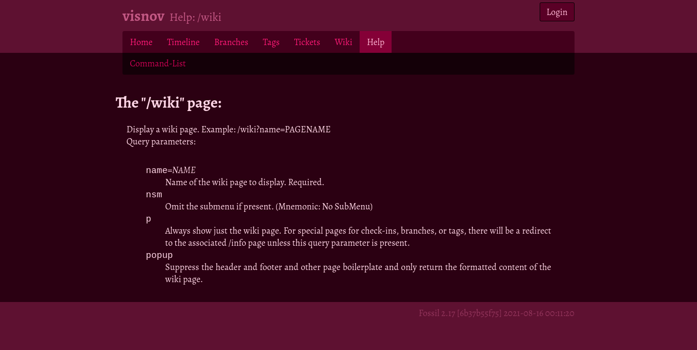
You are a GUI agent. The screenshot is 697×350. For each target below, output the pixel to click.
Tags (271, 42)
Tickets (307, 42)
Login (557, 12)
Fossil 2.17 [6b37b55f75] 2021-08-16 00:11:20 (497, 315)
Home (141, 42)
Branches (231, 42)
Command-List (157, 63)
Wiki (343, 42)
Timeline (183, 42)
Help (375, 42)
